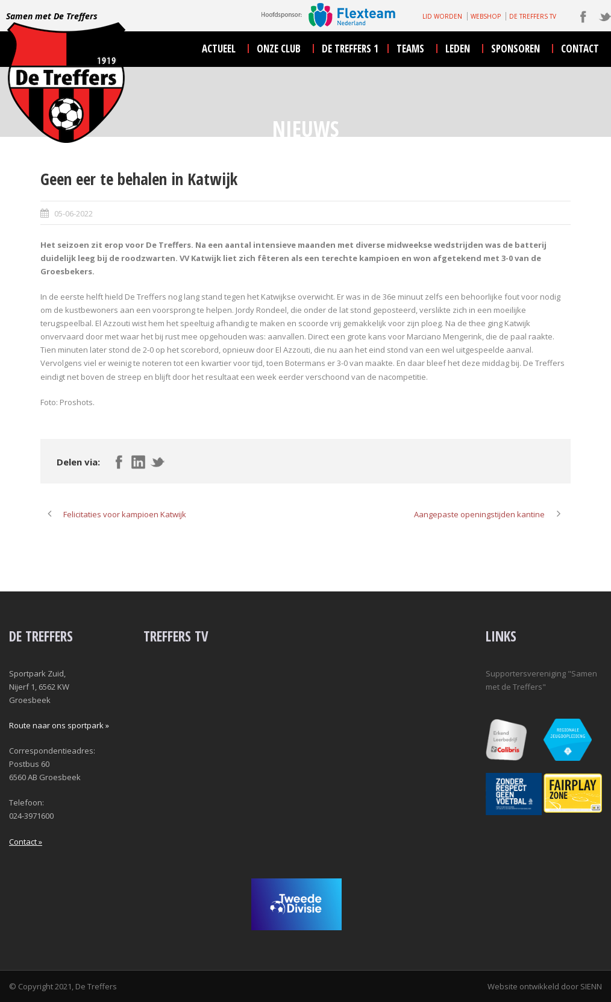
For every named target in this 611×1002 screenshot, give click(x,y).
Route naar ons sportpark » (59, 725)
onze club (279, 48)
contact (580, 48)
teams (410, 48)
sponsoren (515, 48)
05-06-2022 (73, 213)
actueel (219, 48)
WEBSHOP (486, 16)
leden (457, 48)
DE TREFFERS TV (532, 16)
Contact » (25, 841)
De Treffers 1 (350, 48)
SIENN (591, 986)
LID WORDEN (442, 16)
